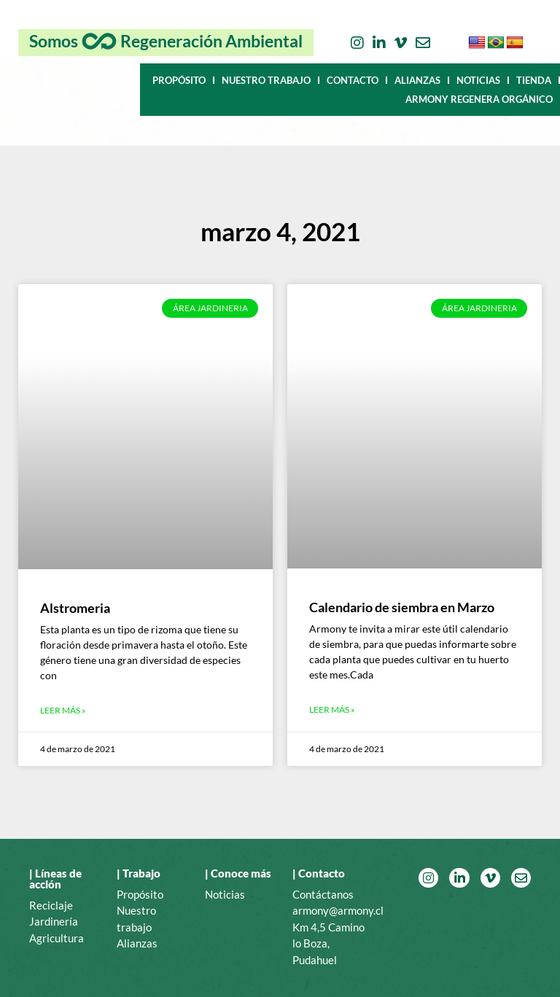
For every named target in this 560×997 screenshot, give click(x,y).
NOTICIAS (478, 80)
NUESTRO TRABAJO (266, 80)
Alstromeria (75, 608)
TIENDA (533, 80)
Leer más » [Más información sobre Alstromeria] (63, 710)
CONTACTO (352, 80)
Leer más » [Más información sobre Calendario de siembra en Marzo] (332, 709)
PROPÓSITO (179, 80)
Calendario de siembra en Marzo (401, 607)
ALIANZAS (417, 80)
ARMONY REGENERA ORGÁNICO (479, 99)
